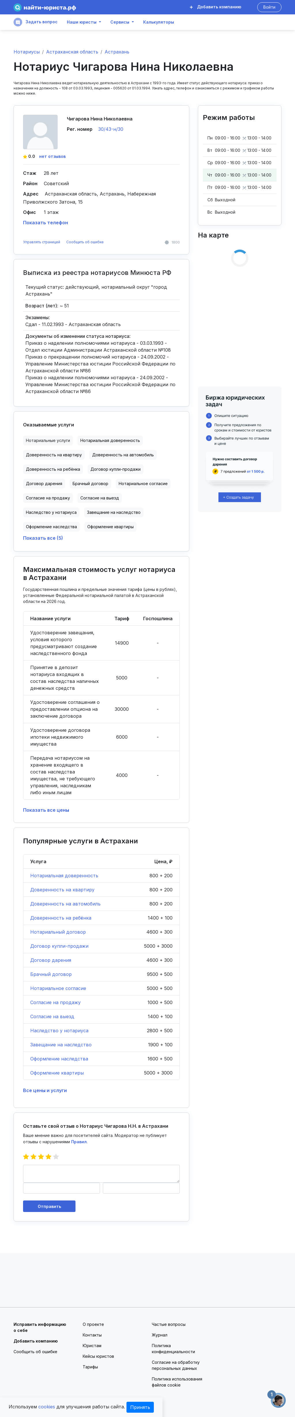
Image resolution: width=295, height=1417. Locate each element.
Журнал (159, 1334)
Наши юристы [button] (82, 22)
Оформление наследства (51, 526)
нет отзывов (52, 156)
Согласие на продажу (48, 497)
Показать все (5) (43, 538)
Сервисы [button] (119, 22)
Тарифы (90, 1366)
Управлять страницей (42, 242)
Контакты (92, 1334)
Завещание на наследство (114, 512)
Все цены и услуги (45, 1090)
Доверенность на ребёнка (53, 469)
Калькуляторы (158, 22)
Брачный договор (90, 483)
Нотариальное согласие (143, 483)
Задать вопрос (36, 22)
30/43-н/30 (110, 129)
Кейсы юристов (98, 1356)
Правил (79, 1141)
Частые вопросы (169, 1324)
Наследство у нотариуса (51, 512)
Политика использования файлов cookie (177, 1381)
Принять (140, 1407)
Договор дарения (44, 483)
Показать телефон (45, 222)
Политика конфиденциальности (173, 1348)
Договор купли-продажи (115, 469)
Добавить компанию (215, 6)
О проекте (93, 1324)
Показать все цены (46, 810)
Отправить (49, 1206)
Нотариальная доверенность (110, 440)
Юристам (92, 1345)
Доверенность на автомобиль (123, 454)
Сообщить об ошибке (85, 242)
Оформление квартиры (110, 526)
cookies (46, 1407)
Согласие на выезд (99, 497)
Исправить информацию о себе (40, 1327)
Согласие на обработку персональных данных (176, 1365)
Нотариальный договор (58, 932)
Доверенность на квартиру (54, 454)
